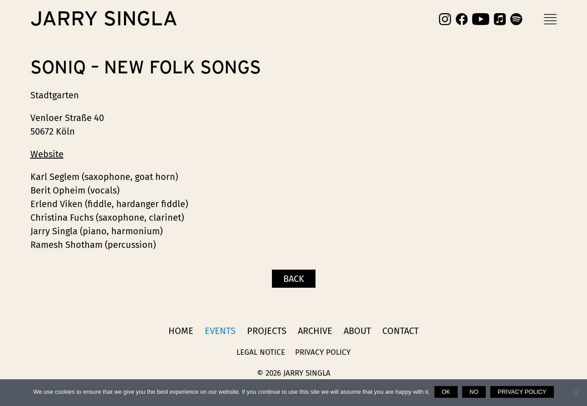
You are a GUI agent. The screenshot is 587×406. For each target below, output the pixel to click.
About (357, 330)
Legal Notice (261, 352)
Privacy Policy (322, 352)
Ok (446, 391)
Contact (400, 330)
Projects (266, 330)
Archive (315, 330)
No (473, 391)
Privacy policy (522, 391)
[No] (575, 392)
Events (220, 330)
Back (293, 278)
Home (180, 330)
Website (47, 154)
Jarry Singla (104, 19)
